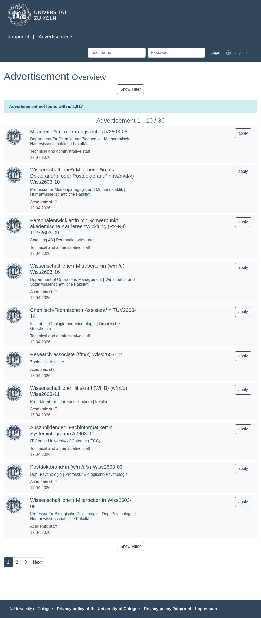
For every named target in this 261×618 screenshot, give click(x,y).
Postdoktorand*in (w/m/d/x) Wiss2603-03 (76, 467)
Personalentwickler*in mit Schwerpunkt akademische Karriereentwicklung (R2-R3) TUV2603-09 (78, 226)
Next (37, 562)
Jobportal (18, 36)
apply (243, 133)
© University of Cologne (31, 609)
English (237, 52)
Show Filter (130, 89)
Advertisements (55, 36)
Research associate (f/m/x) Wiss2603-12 (76, 354)
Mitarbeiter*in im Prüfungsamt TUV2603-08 (78, 131)
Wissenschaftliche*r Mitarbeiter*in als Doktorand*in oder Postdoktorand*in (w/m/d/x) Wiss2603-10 (82, 176)
